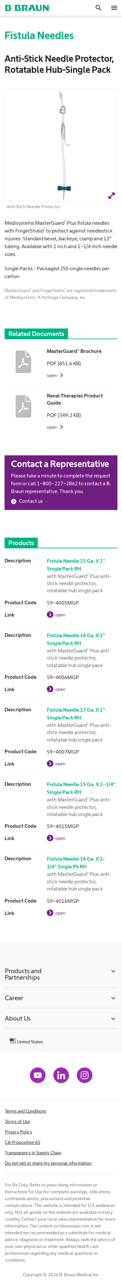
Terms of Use (17, 1121)
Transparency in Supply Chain (33, 1152)
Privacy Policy (18, 1131)
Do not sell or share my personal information (48, 1163)
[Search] (98, 8)
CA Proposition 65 (22, 1142)
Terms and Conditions (25, 1111)
